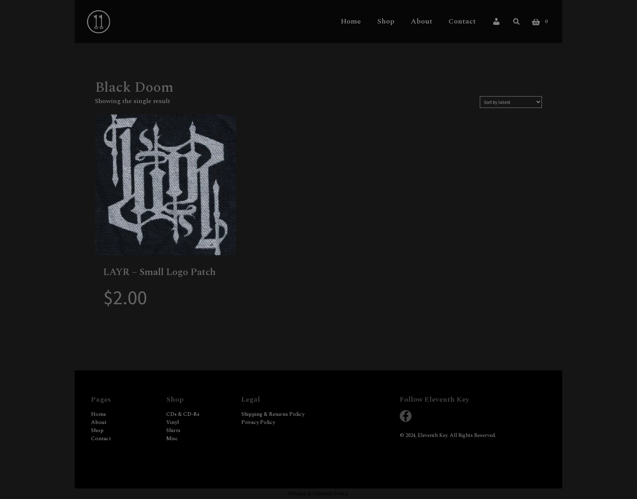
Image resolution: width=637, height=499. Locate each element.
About (421, 21)
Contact (462, 21)
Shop (385, 21)
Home (351, 21)
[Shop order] (511, 102)
